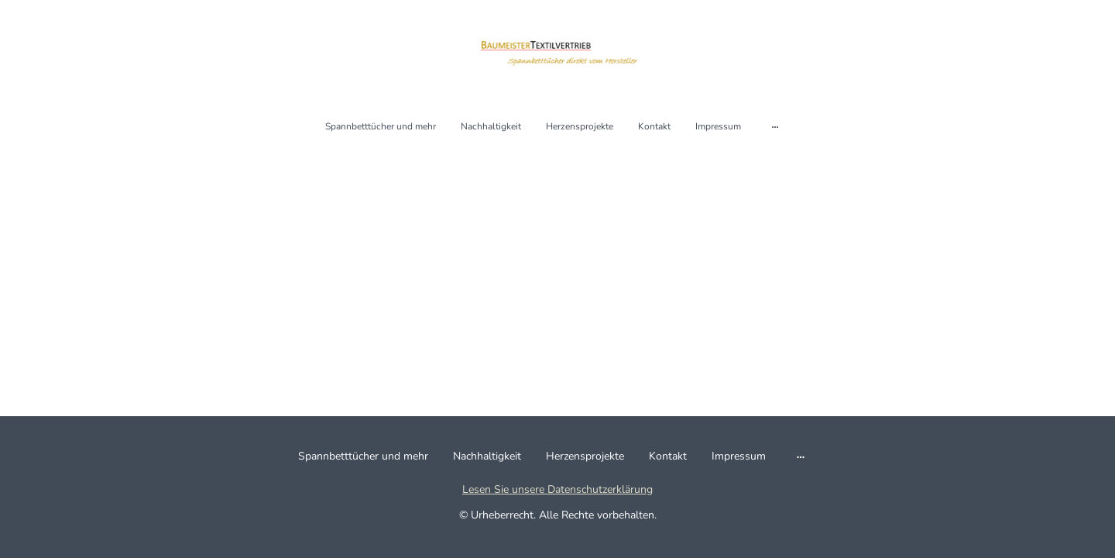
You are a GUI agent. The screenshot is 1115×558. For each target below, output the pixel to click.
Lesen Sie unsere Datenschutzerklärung (557, 489)
